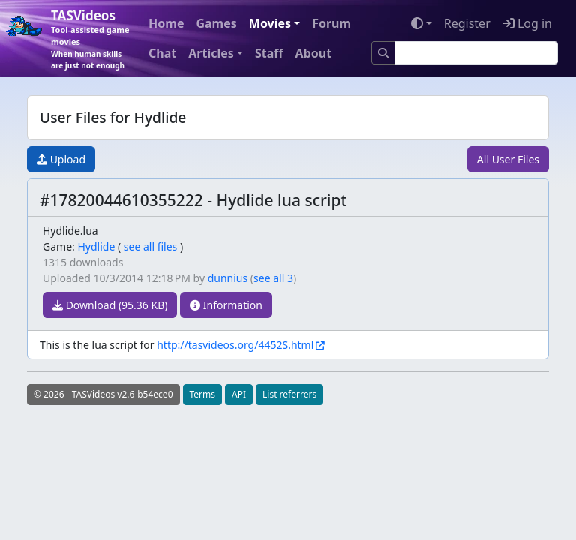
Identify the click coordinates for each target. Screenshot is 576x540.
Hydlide (96, 246)
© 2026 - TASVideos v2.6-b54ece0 (103, 394)
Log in (527, 23)
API (239, 394)
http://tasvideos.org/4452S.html (235, 345)
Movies (270, 23)
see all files (151, 246)
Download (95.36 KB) (109, 305)
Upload (61, 159)
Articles (211, 53)
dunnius (228, 278)
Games (216, 23)
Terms (203, 394)
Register (467, 23)
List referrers (289, 394)
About (314, 53)
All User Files (508, 159)
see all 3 (273, 278)
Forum (331, 23)
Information (226, 305)
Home (166, 23)
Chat (162, 53)
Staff (269, 53)
